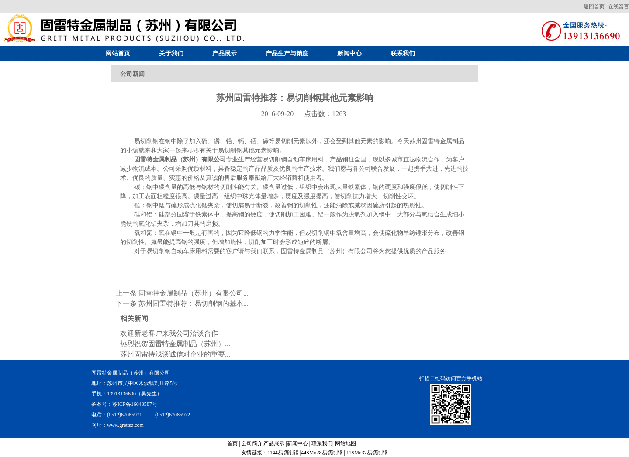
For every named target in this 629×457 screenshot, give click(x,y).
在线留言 (618, 6)
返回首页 (594, 6)
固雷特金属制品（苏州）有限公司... (193, 293)
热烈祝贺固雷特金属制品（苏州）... (175, 343)
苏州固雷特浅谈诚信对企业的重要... (175, 354)
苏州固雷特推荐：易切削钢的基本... (193, 303)
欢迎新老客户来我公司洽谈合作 (169, 333)
